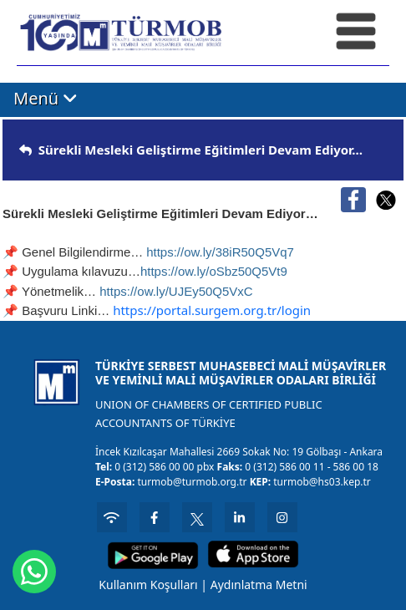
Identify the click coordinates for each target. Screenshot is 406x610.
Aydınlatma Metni (259, 584)
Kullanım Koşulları (148, 584)
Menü (45, 99)
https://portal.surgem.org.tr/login (212, 310)
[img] (25, 150)
